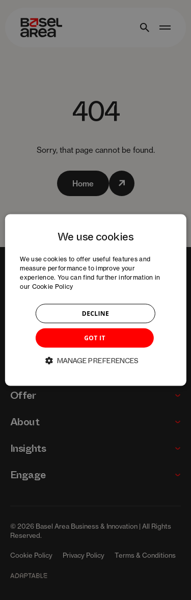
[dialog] (95, 300)
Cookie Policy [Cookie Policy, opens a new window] (52, 286)
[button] (96, 360)
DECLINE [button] (95, 313)
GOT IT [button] (94, 337)
